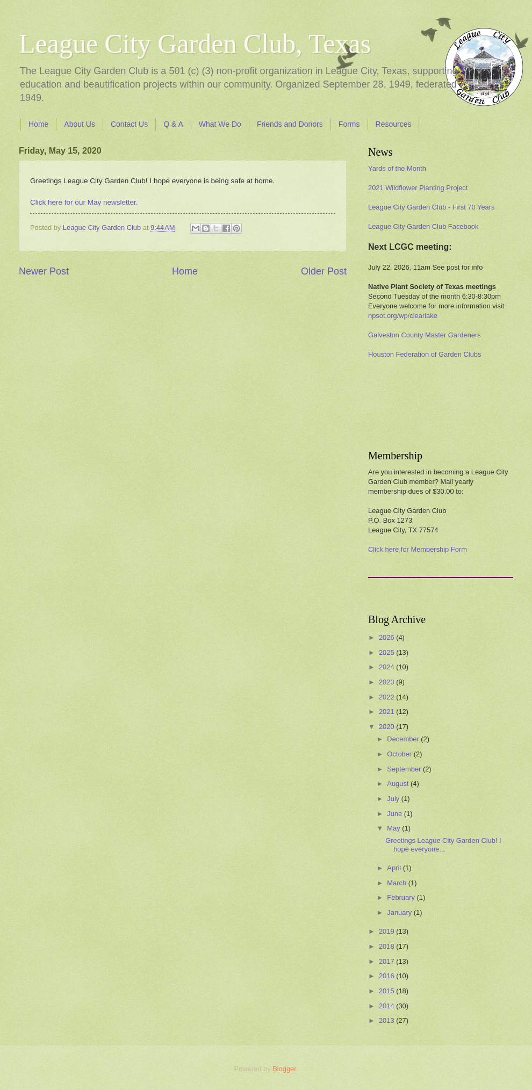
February (401, 897)
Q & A (173, 124)
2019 (387, 931)
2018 (387, 946)
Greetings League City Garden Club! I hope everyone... (443, 844)
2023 (387, 682)
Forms (349, 124)
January (400, 912)
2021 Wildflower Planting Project (418, 188)
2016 (387, 976)
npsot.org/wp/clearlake (402, 316)
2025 (387, 652)
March (397, 883)
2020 (387, 727)
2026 (387, 637)
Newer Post (44, 271)
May (394, 828)
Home (38, 124)
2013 (387, 1020)
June (395, 814)
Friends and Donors (290, 124)
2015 (387, 991)
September (405, 769)
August (399, 783)
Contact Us (129, 124)
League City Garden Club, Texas (195, 43)
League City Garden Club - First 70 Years (431, 207)
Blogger (284, 1069)
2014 (387, 1006)
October (400, 754)
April (394, 868)
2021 (387, 712)
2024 (387, 667)
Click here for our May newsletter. (84, 202)
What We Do (220, 124)
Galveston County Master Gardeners (424, 335)
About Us (79, 124)
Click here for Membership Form (417, 549)
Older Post (324, 271)
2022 (387, 697)
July (394, 799)
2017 (387, 961)
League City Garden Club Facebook (423, 226)
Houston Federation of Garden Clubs (424, 354)
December (404, 739)
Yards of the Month (397, 168)
